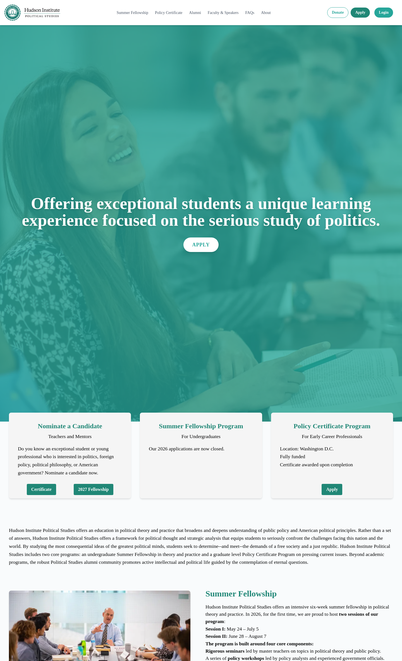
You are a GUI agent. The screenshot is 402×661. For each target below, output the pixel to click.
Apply (360, 12)
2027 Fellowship (93, 489)
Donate (338, 12)
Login (384, 12)
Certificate (41, 489)
